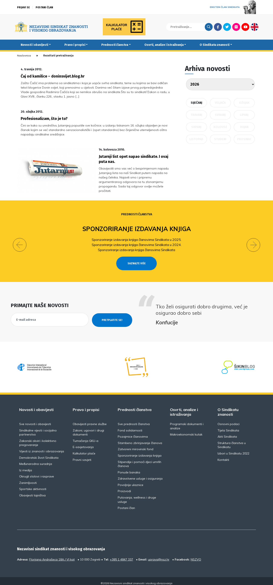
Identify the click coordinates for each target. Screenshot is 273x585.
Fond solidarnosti (130, 426)
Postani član (44, 7)
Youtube (245, 27)
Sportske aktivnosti (32, 485)
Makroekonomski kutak (186, 430)
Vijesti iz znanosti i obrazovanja (41, 447)
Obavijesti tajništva (32, 491)
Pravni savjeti (82, 455)
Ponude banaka (129, 468)
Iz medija (25, 466)
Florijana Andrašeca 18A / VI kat (52, 555)
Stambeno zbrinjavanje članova (140, 438)
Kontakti (223, 455)
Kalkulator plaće (84, 449)
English (254, 27)
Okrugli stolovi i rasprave (36, 472)
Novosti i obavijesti (34, 45)
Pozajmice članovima (133, 432)
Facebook (218, 27)
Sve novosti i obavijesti (35, 419)
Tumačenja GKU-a (85, 436)
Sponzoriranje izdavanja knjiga (136, 224)
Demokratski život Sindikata (38, 453)
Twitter (227, 27)
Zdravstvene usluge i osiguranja (140, 474)
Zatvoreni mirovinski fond (135, 445)
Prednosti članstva (114, 45)
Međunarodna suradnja (35, 459)
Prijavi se (23, 7)
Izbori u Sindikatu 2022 (233, 449)
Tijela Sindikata (228, 426)
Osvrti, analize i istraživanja (164, 45)
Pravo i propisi (74, 45)
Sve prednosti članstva (134, 419)
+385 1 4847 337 (121, 555)
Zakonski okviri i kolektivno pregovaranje (37, 438)
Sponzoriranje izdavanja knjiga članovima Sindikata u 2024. (137, 240)
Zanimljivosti (28, 478)
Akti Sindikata (227, 432)
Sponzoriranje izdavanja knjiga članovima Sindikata (136, 245)
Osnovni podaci (229, 419)
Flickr (236, 27)
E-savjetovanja (83, 443)
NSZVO (196, 555)
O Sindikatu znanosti (214, 45)
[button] (19, 240)
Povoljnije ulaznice (130, 480)
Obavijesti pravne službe (90, 419)
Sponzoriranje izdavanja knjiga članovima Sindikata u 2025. (137, 235)
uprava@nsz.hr (158, 555)
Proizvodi (124, 487)
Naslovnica (24, 55)
